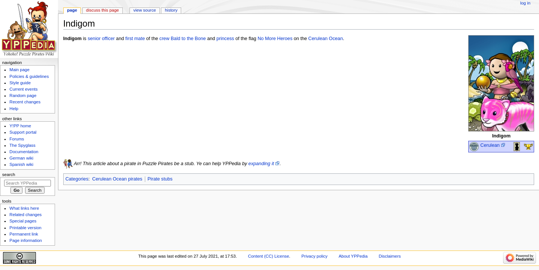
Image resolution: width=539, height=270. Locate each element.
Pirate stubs (160, 179)
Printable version (25, 227)
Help (13, 108)
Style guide (20, 83)
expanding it (261, 163)
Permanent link (23, 234)
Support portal (22, 132)
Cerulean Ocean (325, 38)
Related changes (25, 214)
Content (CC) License (268, 256)
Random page (22, 95)
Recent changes (24, 102)
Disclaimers (390, 256)
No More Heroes (275, 38)
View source (144, 10)
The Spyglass (22, 145)
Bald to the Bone (188, 38)
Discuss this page (102, 10)
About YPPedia (353, 256)
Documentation (23, 151)
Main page (19, 69)
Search (8, 174)
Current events (23, 89)
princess (225, 38)
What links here (24, 208)
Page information (25, 240)
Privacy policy (314, 256)
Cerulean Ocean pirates (117, 179)
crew (164, 38)
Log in (525, 3)
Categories (77, 179)
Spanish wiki (21, 164)
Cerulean (490, 145)
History (171, 10)
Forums (16, 139)
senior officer (101, 38)
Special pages (22, 221)
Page (72, 10)
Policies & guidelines (29, 76)
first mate (135, 38)
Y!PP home (20, 126)
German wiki (21, 158)
